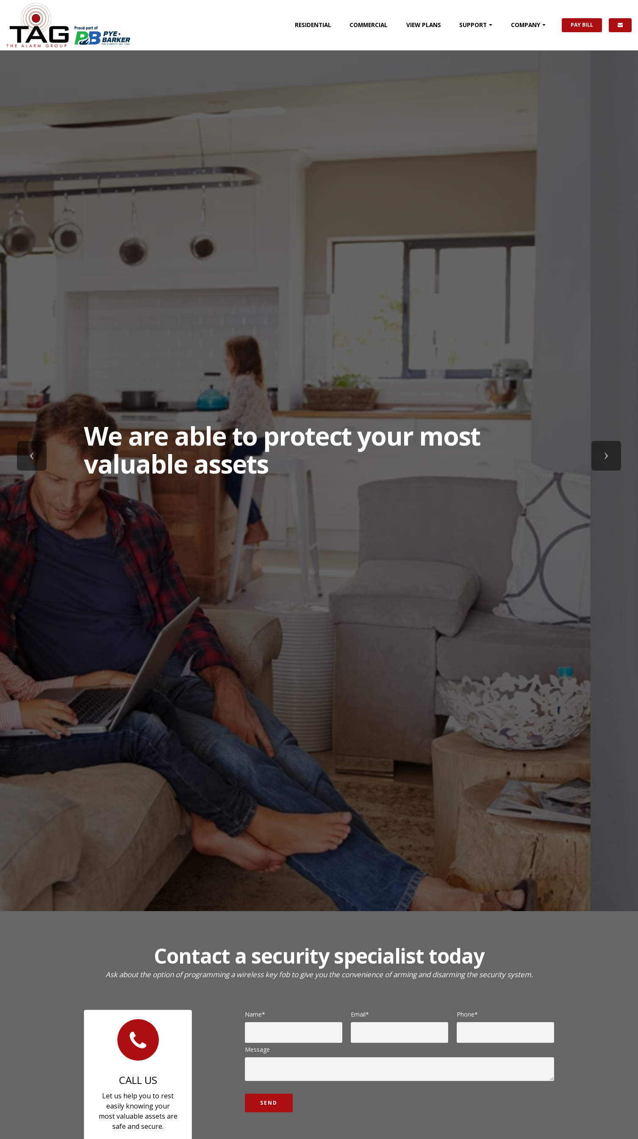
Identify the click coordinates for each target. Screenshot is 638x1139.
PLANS (423, 25)
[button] (32, 456)
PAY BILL (582, 24)
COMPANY (525, 25)
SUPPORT (473, 25)
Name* (255, 1014)
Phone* (467, 1014)
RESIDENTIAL (313, 25)
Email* (360, 1014)
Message (257, 1049)
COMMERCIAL (369, 25)
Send (268, 1102)
